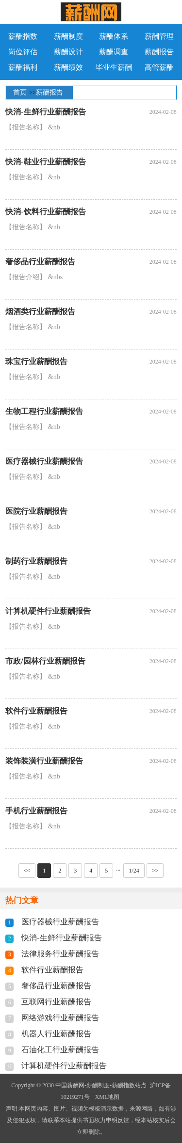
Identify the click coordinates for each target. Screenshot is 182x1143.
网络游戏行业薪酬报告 (60, 1018)
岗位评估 (22, 52)
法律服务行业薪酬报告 (60, 954)
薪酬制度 (68, 36)
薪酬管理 (159, 36)
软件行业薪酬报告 (36, 711)
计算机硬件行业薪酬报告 (48, 611)
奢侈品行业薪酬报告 (40, 261)
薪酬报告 (159, 52)
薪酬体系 (113, 36)
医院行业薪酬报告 (36, 511)
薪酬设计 (68, 52)
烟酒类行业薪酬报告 (40, 311)
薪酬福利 (22, 67)
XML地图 (107, 1097)
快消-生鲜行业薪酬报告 (45, 112)
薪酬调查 (113, 52)
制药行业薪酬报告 (36, 561)
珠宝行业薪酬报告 (36, 361)
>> (155, 870)
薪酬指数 (22, 36)
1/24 (134, 870)
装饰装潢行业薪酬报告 (44, 761)
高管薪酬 (159, 67)
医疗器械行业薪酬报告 (44, 461)
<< (27, 870)
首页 (20, 92)
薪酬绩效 (68, 67)
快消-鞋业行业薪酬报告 (45, 162)
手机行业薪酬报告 (36, 811)
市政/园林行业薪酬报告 (45, 661)
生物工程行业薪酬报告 (44, 411)
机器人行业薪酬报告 (56, 1034)
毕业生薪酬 (114, 67)
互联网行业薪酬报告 (56, 1002)
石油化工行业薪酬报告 (60, 1050)
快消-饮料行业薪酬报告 (45, 211)
